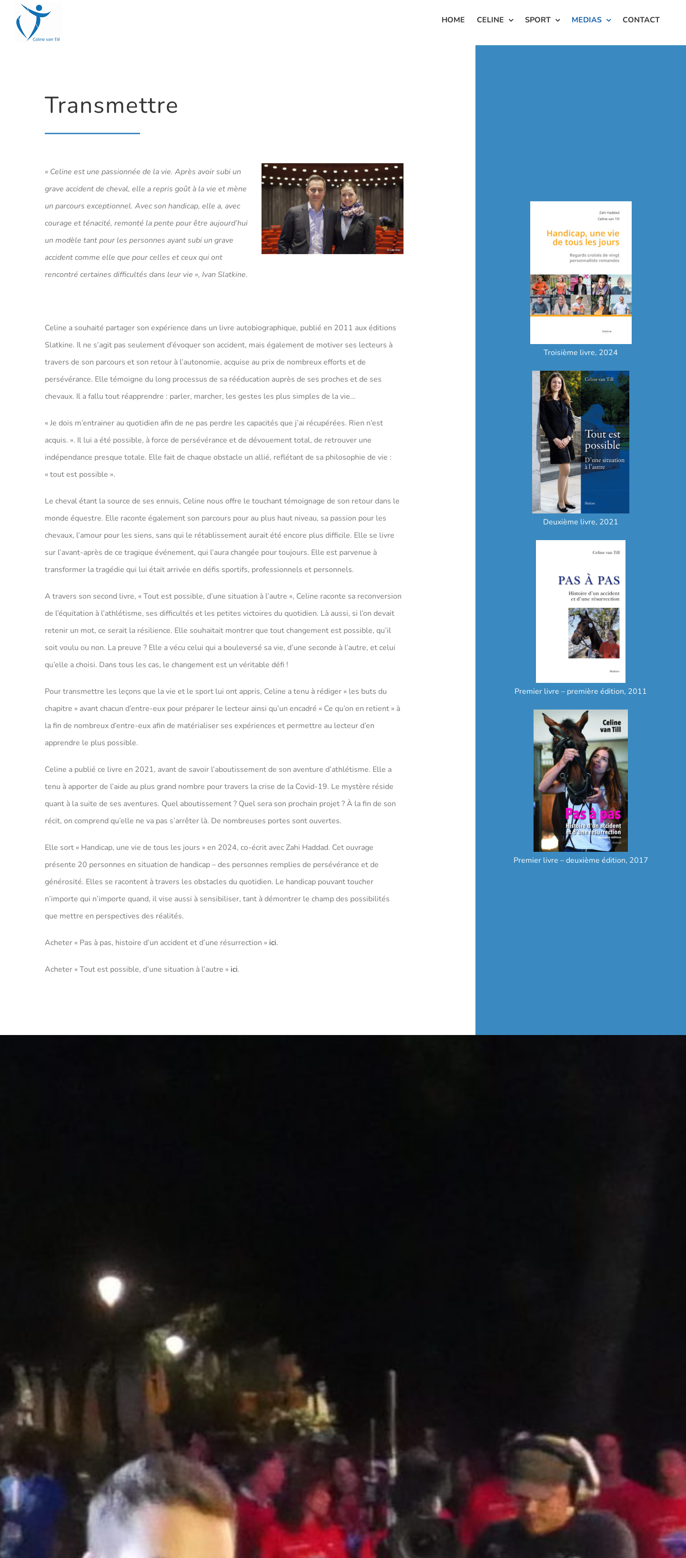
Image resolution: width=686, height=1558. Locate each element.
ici (272, 942)
